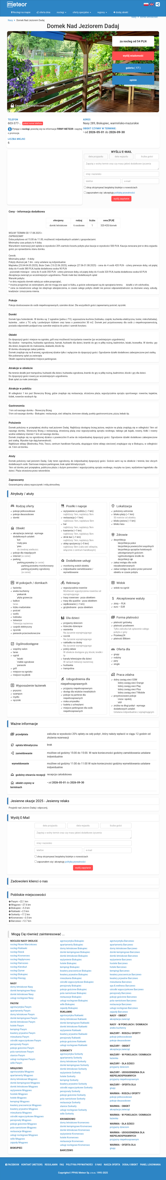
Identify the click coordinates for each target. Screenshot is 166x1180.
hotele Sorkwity (67, 1076)
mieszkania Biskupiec (71, 978)
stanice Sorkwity (68, 1106)
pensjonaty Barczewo (120, 993)
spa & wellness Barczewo (122, 985)
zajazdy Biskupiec (69, 1008)
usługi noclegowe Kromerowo (75, 1145)
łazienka (114, 1058)
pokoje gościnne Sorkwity (73, 1095)
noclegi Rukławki (18, 948)
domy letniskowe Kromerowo (74, 1122)
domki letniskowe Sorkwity (73, 1069)
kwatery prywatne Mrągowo (24, 1109)
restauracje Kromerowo (72, 1141)
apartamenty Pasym (20, 1010)
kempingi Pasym (18, 1029)
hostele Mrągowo (19, 1094)
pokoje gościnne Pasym (22, 1048)
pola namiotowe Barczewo (123, 1000)
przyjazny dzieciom (119, 1067)
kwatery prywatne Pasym (22, 1033)
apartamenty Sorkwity (71, 1057)
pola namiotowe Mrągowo (23, 1127)
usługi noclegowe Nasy (22, 998)
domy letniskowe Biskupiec (73, 948)
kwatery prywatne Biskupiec (74, 974)
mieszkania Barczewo (121, 982)
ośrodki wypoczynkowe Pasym (25, 1040)
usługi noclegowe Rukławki (73, 1045)
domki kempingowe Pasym (23, 1018)
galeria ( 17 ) (133, 67)
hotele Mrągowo (18, 1097)
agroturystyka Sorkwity (71, 1054)
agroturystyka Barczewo (122, 941)
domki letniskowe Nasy (22, 994)
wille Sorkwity (67, 1113)
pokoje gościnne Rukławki (73, 1041)
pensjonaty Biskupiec (70, 985)
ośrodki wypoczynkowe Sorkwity (76, 1087)
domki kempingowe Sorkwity (74, 1065)
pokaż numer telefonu (32, 123)
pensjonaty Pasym (19, 1044)
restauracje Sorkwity (70, 1102)
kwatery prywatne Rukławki (73, 1034)
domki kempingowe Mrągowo (25, 1083)
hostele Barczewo (119, 963)
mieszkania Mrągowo (21, 1112)
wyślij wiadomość (133, 55)
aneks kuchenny (118, 1028)
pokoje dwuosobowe (120, 1040)
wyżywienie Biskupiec (71, 959)
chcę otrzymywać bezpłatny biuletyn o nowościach (110, 187)
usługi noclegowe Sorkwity (73, 1110)
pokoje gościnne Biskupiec (73, 989)
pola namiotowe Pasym (22, 1051)
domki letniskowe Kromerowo (75, 1130)
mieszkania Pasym (19, 1036)
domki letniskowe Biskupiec (74, 956)
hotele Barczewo (118, 967)
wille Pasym (16, 1063)
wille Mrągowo (17, 1139)
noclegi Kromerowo (20, 955)
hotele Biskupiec (68, 963)
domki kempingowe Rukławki (74, 1023)
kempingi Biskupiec (70, 967)
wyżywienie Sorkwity (70, 1072)
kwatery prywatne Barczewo (124, 978)
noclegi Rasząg (18, 978)
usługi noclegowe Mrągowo (24, 1135)
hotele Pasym (17, 1025)
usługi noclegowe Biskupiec (74, 1000)
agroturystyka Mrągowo (22, 1071)
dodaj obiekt (130, 1164)
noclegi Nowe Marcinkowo (23, 944)
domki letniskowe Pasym (22, 1022)
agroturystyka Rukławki (71, 1015)
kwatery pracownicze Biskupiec (75, 970)
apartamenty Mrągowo (21, 1075)
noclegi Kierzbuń (18, 967)
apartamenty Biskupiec (71, 944)
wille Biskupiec (67, 1004)
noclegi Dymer (17, 970)
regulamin (51, 1164)
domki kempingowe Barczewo (125, 952)
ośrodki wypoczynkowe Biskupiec (77, 982)
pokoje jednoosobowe (121, 1036)
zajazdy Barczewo (119, 1012)
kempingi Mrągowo (20, 1101)
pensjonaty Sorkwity (70, 1091)
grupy (113, 1088)
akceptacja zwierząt (120, 1019)
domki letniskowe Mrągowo (24, 1086)
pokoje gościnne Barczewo (123, 997)
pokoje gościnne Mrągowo (23, 1124)
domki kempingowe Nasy (23, 990)
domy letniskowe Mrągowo (23, 1079)
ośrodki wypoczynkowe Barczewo (127, 989)
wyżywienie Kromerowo (72, 1133)
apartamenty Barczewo (121, 944)
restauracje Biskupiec (71, 997)
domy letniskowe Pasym (22, 1014)
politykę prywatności (124, 192)
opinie (133, 80)
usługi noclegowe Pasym (22, 1059)
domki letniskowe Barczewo (124, 956)
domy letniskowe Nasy (21, 987)
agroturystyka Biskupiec (72, 941)
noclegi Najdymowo (20, 959)
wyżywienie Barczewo (121, 959)
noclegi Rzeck (17, 952)
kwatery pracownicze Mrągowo (26, 1105)
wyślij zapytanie (121, 198)
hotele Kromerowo (69, 1137)
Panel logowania (150, 1164)
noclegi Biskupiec (19, 974)
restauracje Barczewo (121, 1004)
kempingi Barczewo (119, 970)
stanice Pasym (17, 1055)
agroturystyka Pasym (21, 1007)
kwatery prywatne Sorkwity (73, 1084)
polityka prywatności (79, 1164)
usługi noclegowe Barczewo (124, 1008)
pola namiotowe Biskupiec (73, 993)
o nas (98, 1164)
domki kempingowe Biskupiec (75, 952)
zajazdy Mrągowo (19, 1142)
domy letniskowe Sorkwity (73, 1061)
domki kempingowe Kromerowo (76, 1126)
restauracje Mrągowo (21, 1131)
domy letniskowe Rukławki (73, 1019)
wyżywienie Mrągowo (21, 1090)
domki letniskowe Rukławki (73, 1026)
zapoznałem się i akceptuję (109, 192)
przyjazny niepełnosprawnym (124, 1079)
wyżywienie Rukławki (70, 1030)
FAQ (62, 1164)
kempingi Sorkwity (69, 1080)
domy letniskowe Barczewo (123, 948)
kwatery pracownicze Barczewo (125, 974)
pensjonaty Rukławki (70, 1037)
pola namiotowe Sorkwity (72, 1098)
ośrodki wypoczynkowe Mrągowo (27, 1116)
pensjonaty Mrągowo (20, 1120)
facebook (12, 1164)
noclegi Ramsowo (19, 963)
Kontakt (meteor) (32, 1164)
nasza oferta (112, 1164)
